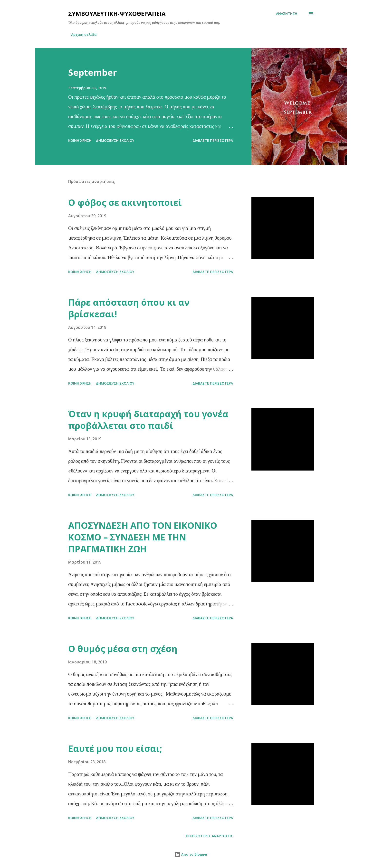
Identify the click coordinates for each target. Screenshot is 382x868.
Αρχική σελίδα (84, 34)
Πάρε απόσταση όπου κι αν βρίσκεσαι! (129, 308)
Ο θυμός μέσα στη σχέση (122, 649)
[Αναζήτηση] (286, 14)
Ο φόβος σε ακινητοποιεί (125, 202)
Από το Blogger (191, 854)
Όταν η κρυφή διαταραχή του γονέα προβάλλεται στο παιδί (148, 420)
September (92, 72)
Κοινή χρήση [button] (79, 140)
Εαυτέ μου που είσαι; (115, 749)
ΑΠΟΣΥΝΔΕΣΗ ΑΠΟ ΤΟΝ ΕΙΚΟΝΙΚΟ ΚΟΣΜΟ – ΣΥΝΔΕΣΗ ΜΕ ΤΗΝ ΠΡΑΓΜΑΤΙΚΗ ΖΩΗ (142, 537)
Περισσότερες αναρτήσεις (209, 836)
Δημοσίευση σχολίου (115, 140)
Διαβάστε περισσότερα (212, 140)
